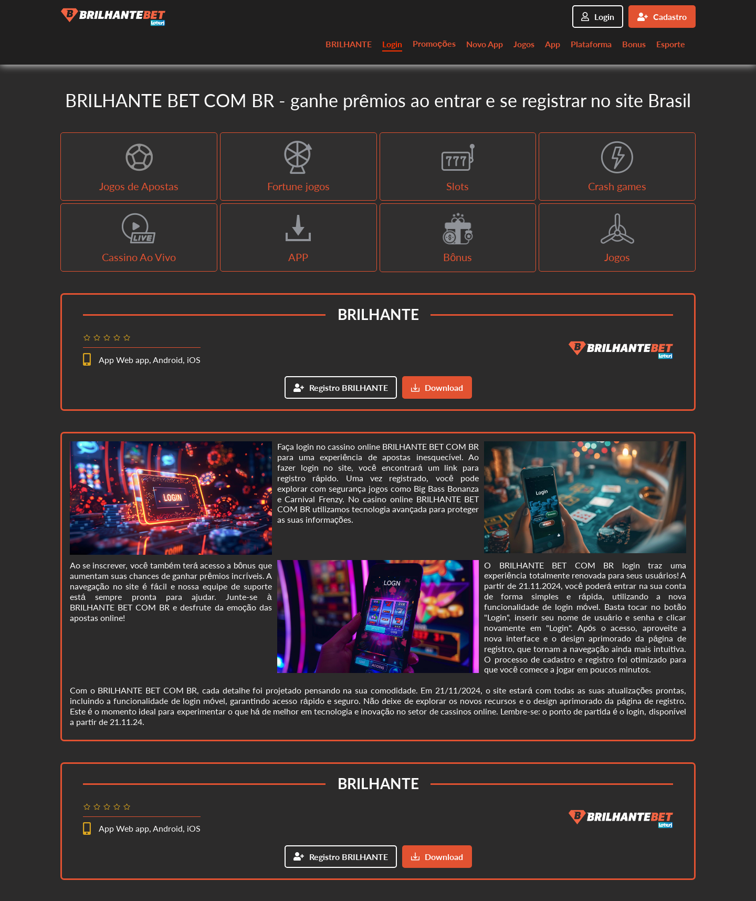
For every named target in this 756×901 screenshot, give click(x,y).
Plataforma (591, 44)
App (552, 44)
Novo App (484, 44)
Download (437, 387)
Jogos (523, 44)
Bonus (634, 44)
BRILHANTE (349, 44)
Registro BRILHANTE (340, 387)
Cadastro (662, 17)
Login (597, 17)
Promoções (434, 43)
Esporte (670, 44)
